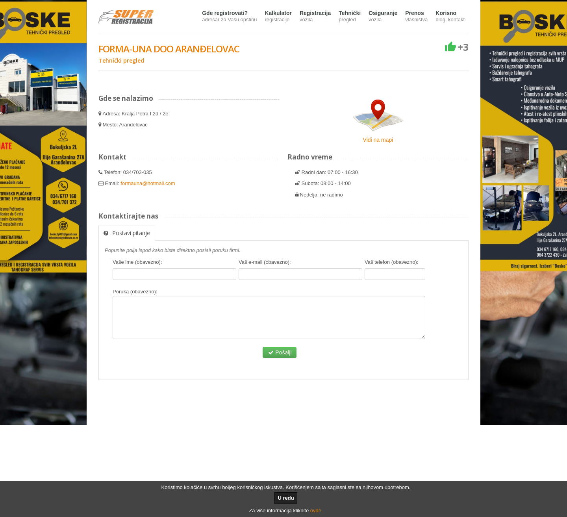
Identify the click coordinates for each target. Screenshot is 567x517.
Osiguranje (383, 17)
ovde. (316, 510)
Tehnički (350, 17)
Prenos (416, 17)
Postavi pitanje (127, 233)
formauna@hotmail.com (147, 183)
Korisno (450, 17)
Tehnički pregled (121, 60)
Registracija (315, 17)
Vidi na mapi (378, 140)
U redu (286, 498)
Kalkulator (278, 17)
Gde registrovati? (229, 17)
